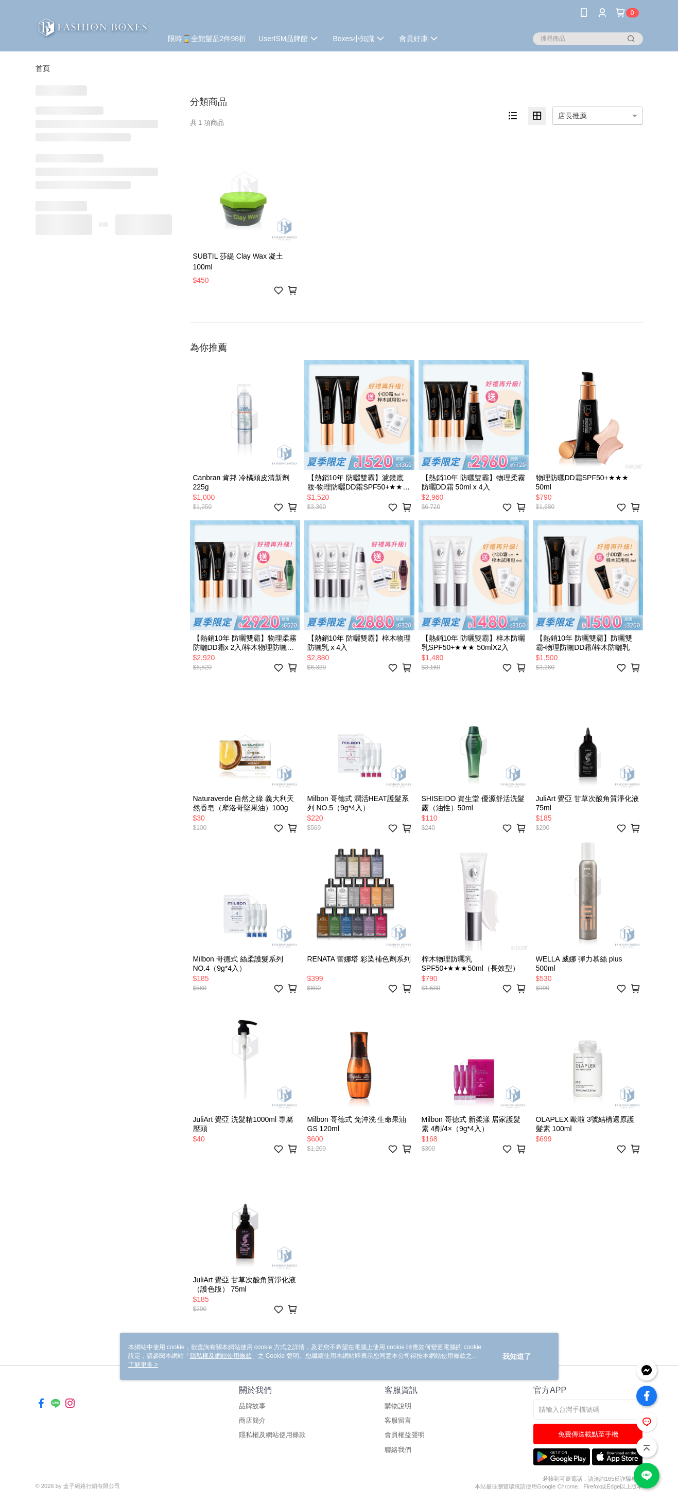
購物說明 (398, 1406)
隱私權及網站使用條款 (272, 1435)
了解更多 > (143, 1364)
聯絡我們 (398, 1450)
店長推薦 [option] (572, 116)
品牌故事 (252, 1406)
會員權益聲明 (405, 1435)
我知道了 (516, 1356)
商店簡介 (252, 1420)
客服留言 (398, 1420)
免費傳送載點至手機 (588, 1434)
